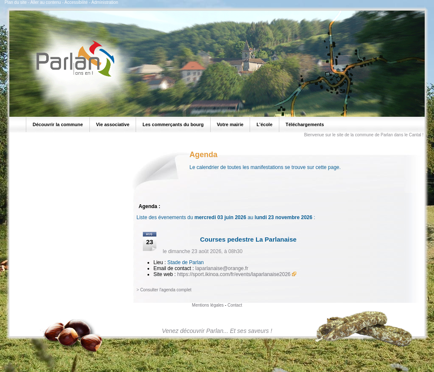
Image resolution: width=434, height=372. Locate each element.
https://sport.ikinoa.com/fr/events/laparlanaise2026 (233, 274)
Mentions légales (208, 305)
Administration (104, 2)
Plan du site (16, 2)
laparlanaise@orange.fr (221, 268)
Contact (235, 305)
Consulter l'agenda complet (166, 289)
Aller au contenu (45, 2)
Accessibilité (76, 2)
